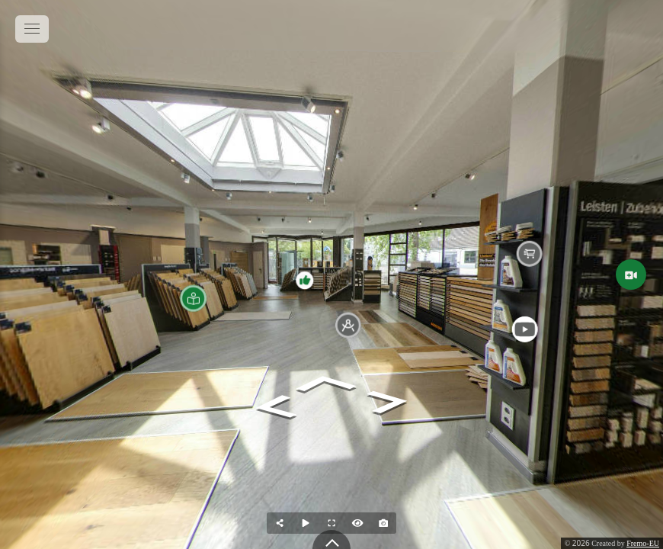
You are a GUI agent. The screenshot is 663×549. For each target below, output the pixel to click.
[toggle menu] (32, 29)
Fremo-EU (642, 543)
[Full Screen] (331, 523)
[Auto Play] (306, 523)
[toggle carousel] (331, 539)
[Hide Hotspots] (357, 523)
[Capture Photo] (383, 523)
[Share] (280, 523)
